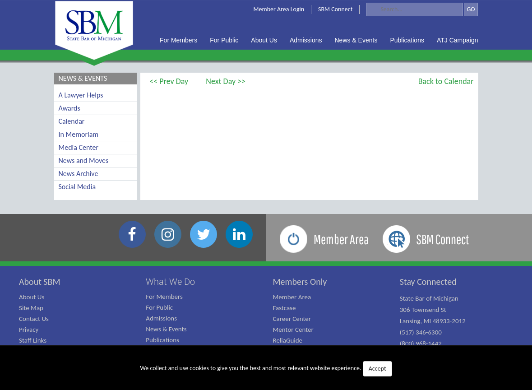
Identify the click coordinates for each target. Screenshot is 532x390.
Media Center (78, 147)
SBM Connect (335, 9)
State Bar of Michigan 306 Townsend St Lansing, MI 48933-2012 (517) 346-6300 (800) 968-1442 (433, 321)
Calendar (72, 121)
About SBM (39, 281)
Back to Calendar (446, 81)
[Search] (414, 9)
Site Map (31, 308)
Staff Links (32, 340)
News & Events (166, 329)
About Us (31, 297)
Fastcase (284, 308)
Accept (377, 368)
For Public (159, 307)
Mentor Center (293, 329)
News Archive (78, 173)
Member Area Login (279, 9)
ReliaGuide (288, 340)
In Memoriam (79, 134)
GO (471, 9)
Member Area (292, 297)
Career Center (292, 319)
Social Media (77, 186)
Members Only (300, 281)
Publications (162, 340)
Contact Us (34, 319)
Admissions (161, 318)
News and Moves (84, 160)
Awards (69, 108)
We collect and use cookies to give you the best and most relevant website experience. (266, 368)
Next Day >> (225, 81)
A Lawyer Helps (81, 95)
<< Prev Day (168, 81)
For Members (164, 296)
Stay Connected (428, 281)
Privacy (28, 329)
